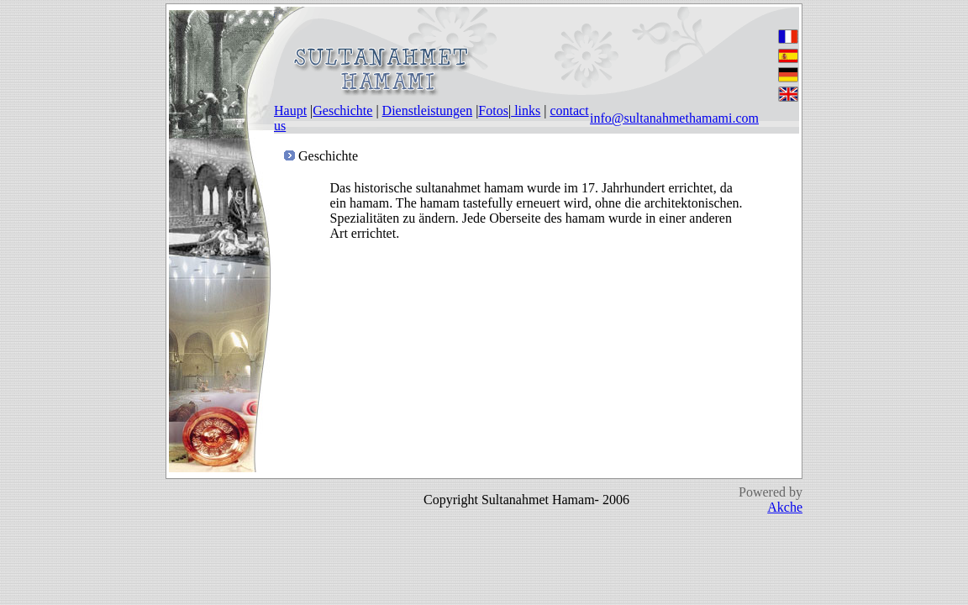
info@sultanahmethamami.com (674, 118)
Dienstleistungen (427, 110)
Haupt (290, 110)
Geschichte (342, 110)
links (525, 110)
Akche (784, 507)
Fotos (493, 110)
